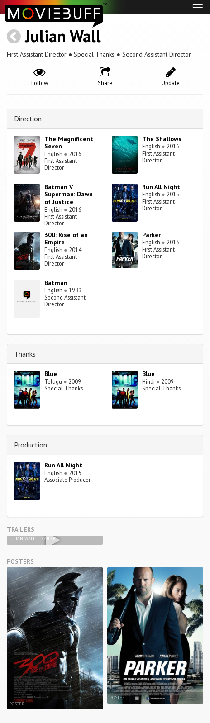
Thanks (25, 353)
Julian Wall (63, 36)
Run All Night (161, 187)
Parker (151, 235)
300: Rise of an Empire (66, 239)
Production (30, 444)
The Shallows (161, 139)
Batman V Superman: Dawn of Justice (68, 194)
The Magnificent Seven (68, 143)
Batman (55, 283)
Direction (28, 118)
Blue (50, 374)
